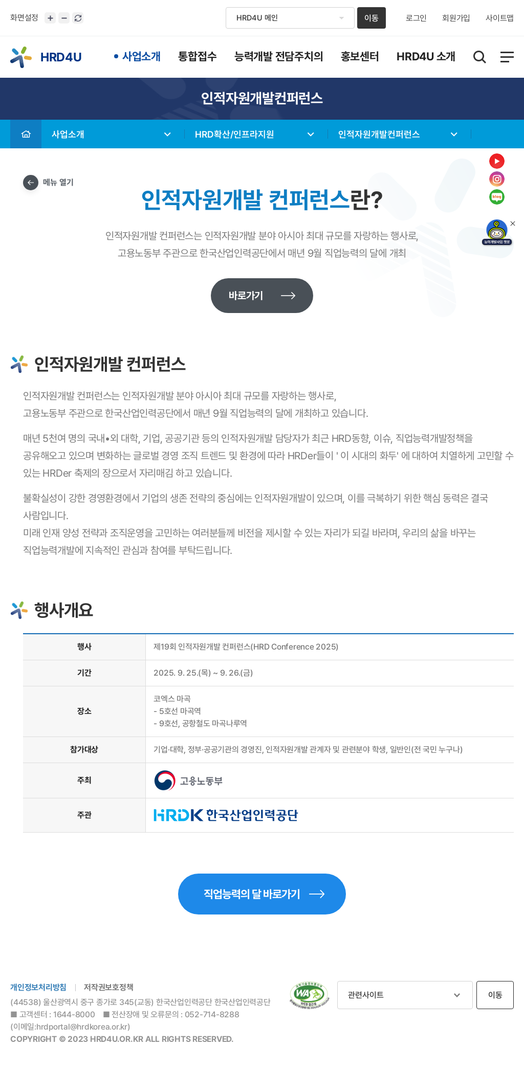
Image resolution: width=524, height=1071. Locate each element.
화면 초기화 (77, 18)
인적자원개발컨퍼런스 (379, 134)
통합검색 (479, 57)
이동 (371, 18)
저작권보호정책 (108, 987)
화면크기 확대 (50, 18)
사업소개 (68, 134)
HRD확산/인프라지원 (234, 134)
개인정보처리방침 (38, 987)
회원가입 (456, 18)
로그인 (416, 18)
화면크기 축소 (64, 18)
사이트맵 (500, 18)
